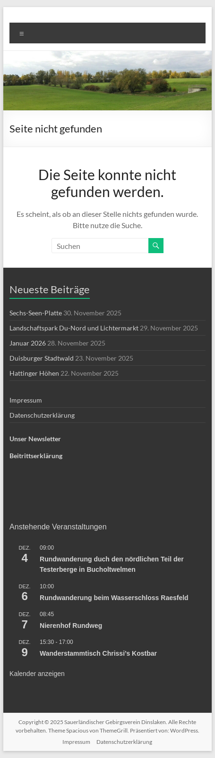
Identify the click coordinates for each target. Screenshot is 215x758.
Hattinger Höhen (34, 373)
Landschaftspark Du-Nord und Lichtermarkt (73, 328)
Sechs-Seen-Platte (35, 313)
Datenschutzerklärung (42, 415)
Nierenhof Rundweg (71, 625)
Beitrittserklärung (35, 456)
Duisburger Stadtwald (41, 358)
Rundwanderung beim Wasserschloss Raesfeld (114, 597)
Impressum (25, 400)
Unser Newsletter (35, 439)
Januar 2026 (27, 343)
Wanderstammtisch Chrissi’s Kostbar (98, 653)
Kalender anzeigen (37, 673)
